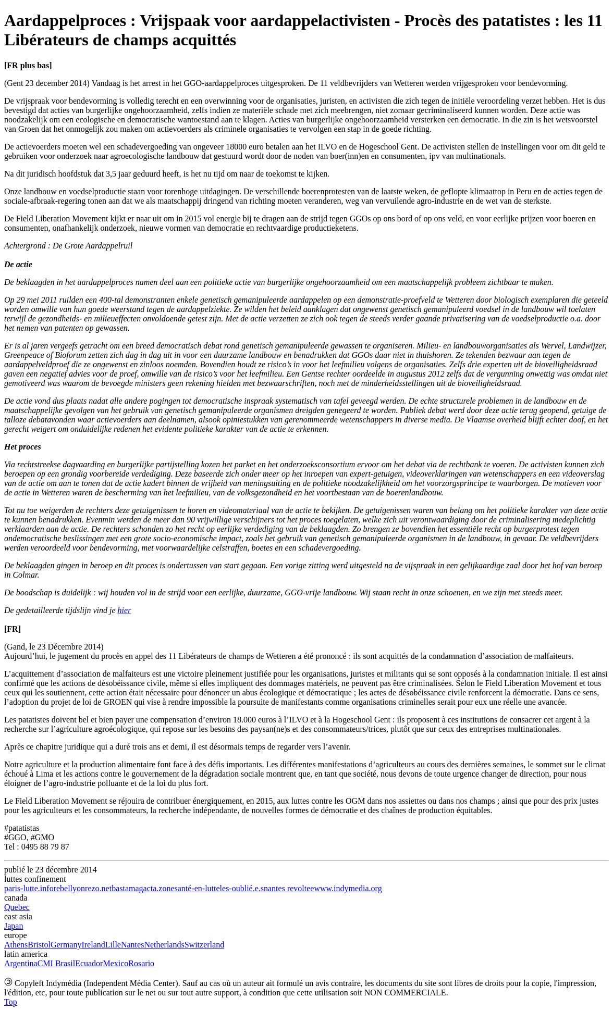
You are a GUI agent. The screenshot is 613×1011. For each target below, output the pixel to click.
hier (124, 610)
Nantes (132, 944)
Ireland (93, 944)
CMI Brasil (56, 963)
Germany (66, 944)
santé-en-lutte (197, 888)
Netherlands (164, 944)
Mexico (115, 963)
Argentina (21, 963)
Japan (13, 925)
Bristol (39, 944)
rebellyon (69, 888)
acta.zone (159, 888)
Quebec (17, 907)
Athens (16, 944)
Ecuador (89, 963)
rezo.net (98, 888)
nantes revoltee (289, 888)
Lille (113, 944)
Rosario (141, 963)
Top (10, 1001)
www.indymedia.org (348, 888)
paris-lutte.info (29, 888)
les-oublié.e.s (242, 888)
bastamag (127, 888)
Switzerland (204, 944)
